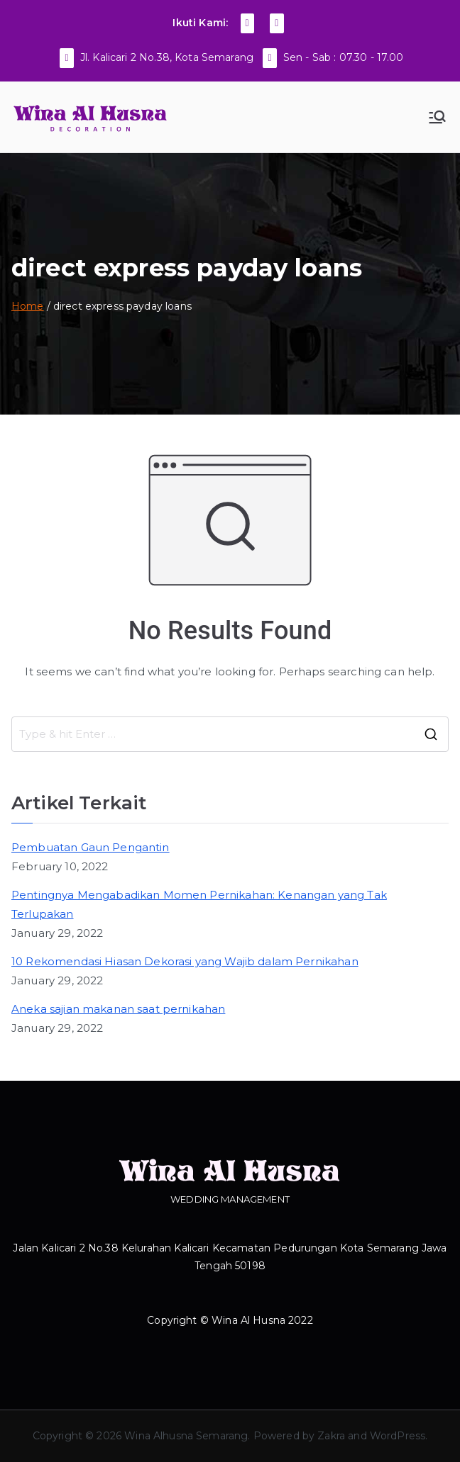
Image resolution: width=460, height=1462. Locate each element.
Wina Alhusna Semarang (186, 1435)
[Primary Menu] (437, 117)
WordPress (397, 1435)
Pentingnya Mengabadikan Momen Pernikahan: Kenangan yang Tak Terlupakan (199, 904)
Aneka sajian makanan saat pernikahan (118, 1009)
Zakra (331, 1435)
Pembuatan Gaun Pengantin (90, 847)
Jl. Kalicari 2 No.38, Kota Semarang (166, 57)
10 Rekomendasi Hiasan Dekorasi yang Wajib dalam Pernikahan (184, 961)
